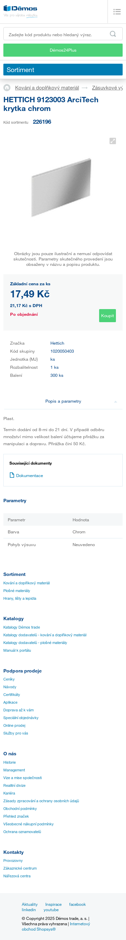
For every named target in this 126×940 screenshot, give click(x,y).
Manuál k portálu (17, 650)
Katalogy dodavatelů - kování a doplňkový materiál (44, 635)
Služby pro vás (15, 733)
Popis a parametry (81, 401)
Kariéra (9, 793)
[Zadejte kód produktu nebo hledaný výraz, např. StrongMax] (63, 33)
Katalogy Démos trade (21, 627)
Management (14, 770)
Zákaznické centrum (20, 868)
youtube (51, 909)
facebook (77, 904)
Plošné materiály (16, 590)
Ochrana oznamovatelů (22, 831)
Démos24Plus (63, 50)
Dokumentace (26, 475)
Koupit (107, 315)
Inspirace (53, 904)
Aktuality (30, 904)
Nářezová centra (17, 876)
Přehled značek (16, 816)
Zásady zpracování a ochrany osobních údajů (41, 801)
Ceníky (9, 679)
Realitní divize (14, 785)
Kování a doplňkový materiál (47, 87)
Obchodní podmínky (20, 808)
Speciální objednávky (21, 717)
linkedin (29, 909)
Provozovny (13, 860)
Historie (9, 762)
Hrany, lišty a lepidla (19, 598)
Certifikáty (11, 694)
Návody (9, 687)
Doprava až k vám (18, 710)
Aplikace (10, 702)
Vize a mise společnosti (22, 777)
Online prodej (14, 725)
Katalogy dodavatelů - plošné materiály (35, 642)
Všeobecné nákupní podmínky (28, 824)
